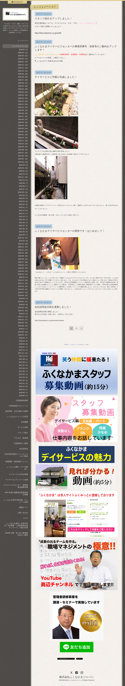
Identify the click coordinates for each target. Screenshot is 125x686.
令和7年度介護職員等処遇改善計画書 (16, 493)
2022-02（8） (24, 204)
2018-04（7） (24, 338)
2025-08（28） (23, 77)
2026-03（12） (23, 56)
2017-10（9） (24, 356)
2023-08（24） (23, 150)
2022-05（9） (24, 195)
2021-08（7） (24, 222)
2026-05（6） (24, 50)
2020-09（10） (23, 256)
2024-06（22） (23, 119)
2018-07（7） (24, 329)
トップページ (23, 41)
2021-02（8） (24, 241)
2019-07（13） (23, 292)
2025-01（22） (23, 98)
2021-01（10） (23, 244)
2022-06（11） (23, 192)
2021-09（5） (24, 219)
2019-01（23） (23, 310)
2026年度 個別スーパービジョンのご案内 (16, 455)
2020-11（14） (23, 250)
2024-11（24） (23, 104)
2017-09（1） (24, 359)
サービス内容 (23, 427)
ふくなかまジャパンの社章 (17, 416)
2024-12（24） (23, 101)
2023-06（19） (23, 156)
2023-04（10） (23, 162)
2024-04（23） (23, 125)
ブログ (25, 518)
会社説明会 (23, 449)
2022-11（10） (23, 177)
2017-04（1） (24, 374)
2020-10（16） (23, 253)
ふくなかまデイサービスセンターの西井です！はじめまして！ (70, 231)
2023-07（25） (23, 153)
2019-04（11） (23, 301)
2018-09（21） (23, 323)
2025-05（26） (23, 86)
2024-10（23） (23, 107)
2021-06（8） (24, 229)
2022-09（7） (24, 183)
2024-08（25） (23, 113)
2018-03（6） (24, 341)
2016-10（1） (24, 389)
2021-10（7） (24, 216)
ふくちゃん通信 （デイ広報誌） (17, 468)
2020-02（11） (23, 274)
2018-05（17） (23, 335)
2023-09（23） (23, 147)
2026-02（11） (23, 59)
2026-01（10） (23, 62)
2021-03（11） (23, 238)
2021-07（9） (24, 225)
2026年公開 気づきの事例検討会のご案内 (16, 534)
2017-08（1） (24, 362)
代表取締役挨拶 (22, 400)
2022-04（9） (24, 198)
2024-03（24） (23, 128)
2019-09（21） (23, 289)
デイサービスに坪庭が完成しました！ (56, 77)
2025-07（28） (23, 80)
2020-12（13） (23, 247)
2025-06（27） (23, 83)
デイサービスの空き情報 (18, 474)
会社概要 (24, 422)
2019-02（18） (23, 307)
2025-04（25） (23, 89)
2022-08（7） (24, 186)
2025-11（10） (23, 68)
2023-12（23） (23, 138)
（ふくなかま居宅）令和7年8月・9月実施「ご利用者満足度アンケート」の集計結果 (16, 525)
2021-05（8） (24, 232)
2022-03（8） (24, 201)
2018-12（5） (24, 314)
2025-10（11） (23, 71)
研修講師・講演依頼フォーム (16, 461)
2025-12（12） (23, 65)
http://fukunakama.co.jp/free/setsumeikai (49, 320)
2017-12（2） (24, 350)
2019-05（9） (24, 298)
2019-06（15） (23, 295)
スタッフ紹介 (23, 433)
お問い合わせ (23, 513)
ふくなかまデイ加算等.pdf (46, 61)
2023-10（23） (23, 144)
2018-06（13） (23, 332)
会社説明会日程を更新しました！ (53, 307)
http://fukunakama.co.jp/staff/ (48, 33)
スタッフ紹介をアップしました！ (53, 18)
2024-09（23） (23, 110)
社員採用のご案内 (21, 443)
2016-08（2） (24, 395)
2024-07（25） (23, 116)
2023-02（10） (23, 168)
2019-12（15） (23, 280)
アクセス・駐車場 (21, 438)
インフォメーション (20, 46)
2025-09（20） (23, 74)
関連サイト (23, 507)
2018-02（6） (24, 344)
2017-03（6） (24, 377)
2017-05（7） (24, 371)
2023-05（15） (23, 159)
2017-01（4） (24, 383)
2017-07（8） (24, 365)
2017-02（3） (24, 380)
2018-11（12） (23, 317)
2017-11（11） (23, 353)
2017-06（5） (24, 368)
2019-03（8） (24, 304)
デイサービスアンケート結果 (16, 480)
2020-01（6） (24, 277)
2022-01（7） (24, 207)
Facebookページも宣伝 (84, 344)
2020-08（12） (23, 259)
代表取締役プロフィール (18, 406)
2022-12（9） (24, 174)
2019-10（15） (23, 286)
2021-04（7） (24, 235)
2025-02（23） (23, 95)
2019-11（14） (23, 283)
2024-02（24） (23, 131)
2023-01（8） (24, 171)
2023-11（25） (23, 141)
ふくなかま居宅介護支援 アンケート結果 (16, 501)
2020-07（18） (23, 262)
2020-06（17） (23, 265)
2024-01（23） (23, 135)
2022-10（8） (24, 180)
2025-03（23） (23, 92)
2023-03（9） (24, 165)
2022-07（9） (24, 189)
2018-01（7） (24, 347)
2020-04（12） (23, 271)
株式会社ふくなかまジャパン (76, 677)
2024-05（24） (23, 122)
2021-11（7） (24, 213)
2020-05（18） (23, 268)
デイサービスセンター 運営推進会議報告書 (16, 486)
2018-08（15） (23, 326)
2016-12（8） (24, 386)
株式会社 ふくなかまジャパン (71, 344)
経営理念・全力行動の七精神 (16, 411)
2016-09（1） (24, 392)
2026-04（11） (23, 53)
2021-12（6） (24, 210)
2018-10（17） (23, 320)
